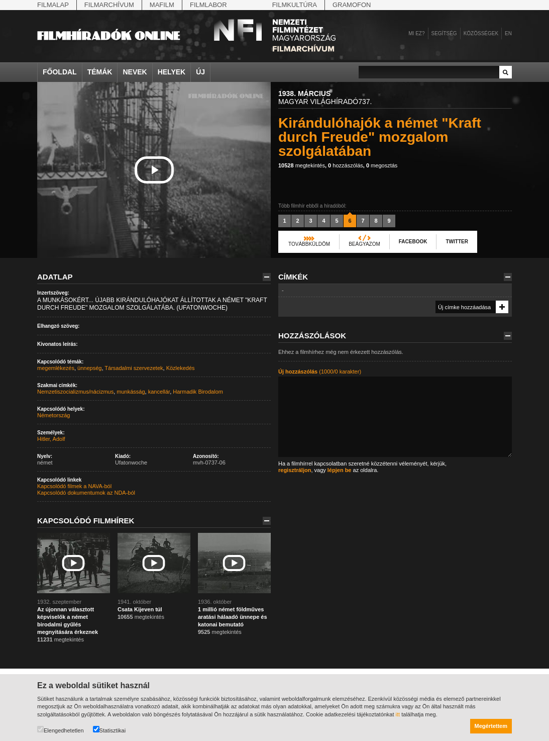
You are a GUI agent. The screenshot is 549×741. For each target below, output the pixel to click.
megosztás (381, 165)
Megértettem (491, 726)
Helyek (172, 72)
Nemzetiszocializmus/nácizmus (75, 392)
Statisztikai (109, 729)
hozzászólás (345, 165)
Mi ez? (416, 33)
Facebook (413, 241)
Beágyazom (364, 244)
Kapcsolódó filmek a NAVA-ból (74, 486)
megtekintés (301, 165)
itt (398, 714)
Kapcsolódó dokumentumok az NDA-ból (86, 493)
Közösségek (481, 33)
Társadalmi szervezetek (133, 368)
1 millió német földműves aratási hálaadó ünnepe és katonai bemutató (232, 616)
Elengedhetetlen (60, 729)
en (508, 33)
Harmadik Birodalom (198, 392)
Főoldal (60, 72)
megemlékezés (55, 368)
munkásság (131, 392)
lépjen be (339, 470)
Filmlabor (208, 5)
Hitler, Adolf (51, 439)
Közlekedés (180, 368)
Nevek (135, 72)
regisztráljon (294, 470)
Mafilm (162, 5)
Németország (53, 415)
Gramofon (352, 5)
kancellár (159, 392)
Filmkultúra (294, 5)
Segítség (444, 33)
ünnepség (89, 368)
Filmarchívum (109, 5)
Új (200, 72)
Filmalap (53, 5)
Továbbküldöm (309, 244)
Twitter (457, 241)
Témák (100, 72)
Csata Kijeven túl (140, 609)
